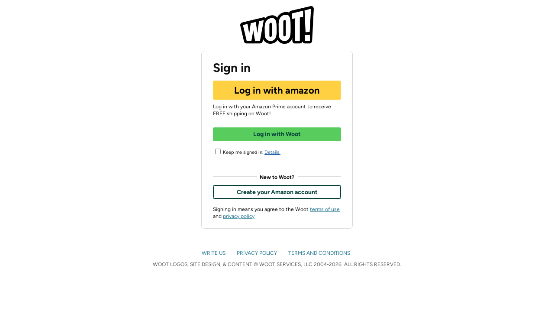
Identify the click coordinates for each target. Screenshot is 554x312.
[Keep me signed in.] (218, 151)
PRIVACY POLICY (257, 253)
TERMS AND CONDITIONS (319, 253)
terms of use (325, 209)
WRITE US (214, 253)
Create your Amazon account (277, 192)
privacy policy (238, 216)
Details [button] (275, 153)
